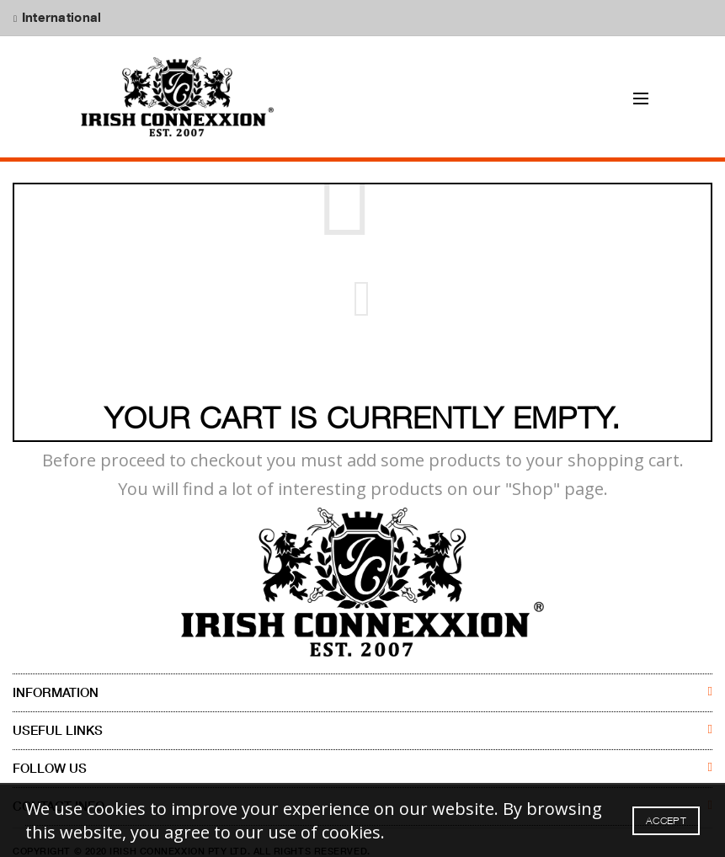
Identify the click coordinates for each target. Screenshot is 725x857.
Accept (666, 820)
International (59, 16)
